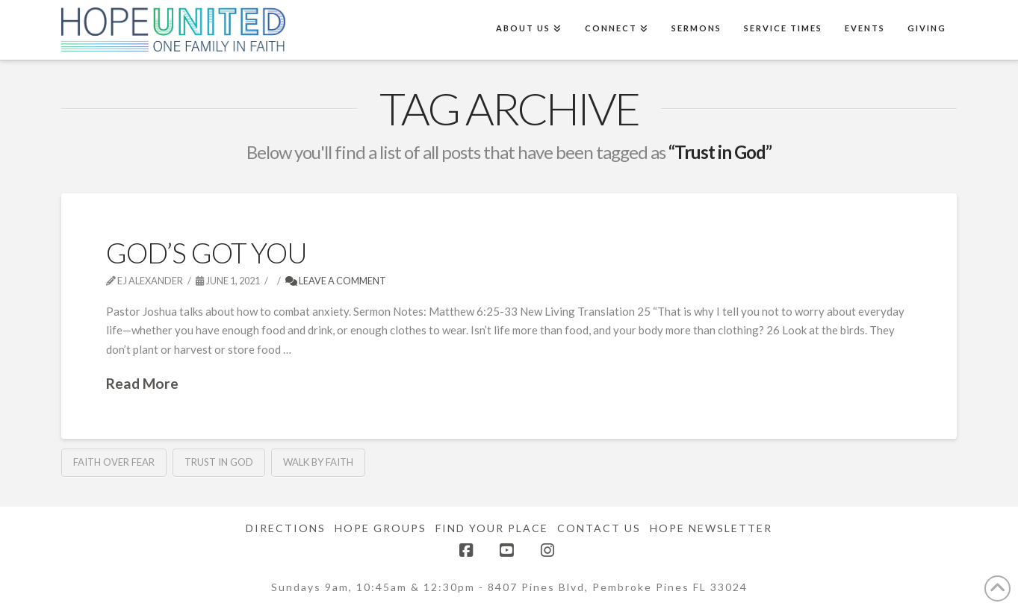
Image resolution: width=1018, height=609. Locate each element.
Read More (142, 383)
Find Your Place (491, 528)
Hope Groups (380, 528)
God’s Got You (207, 252)
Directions (286, 528)
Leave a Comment (335, 281)
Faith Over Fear (114, 462)
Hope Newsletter (711, 528)
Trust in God (218, 462)
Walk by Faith (318, 462)
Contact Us (599, 528)
